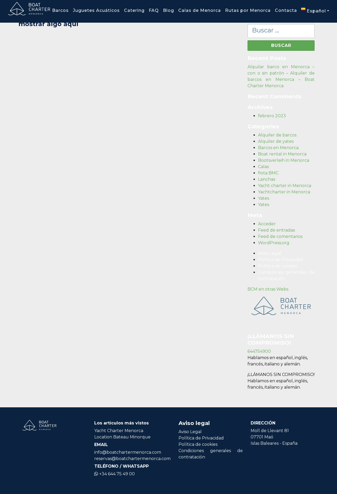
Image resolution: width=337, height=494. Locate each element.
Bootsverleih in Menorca (283, 160)
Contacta (286, 10)
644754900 (259, 351)
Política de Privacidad (280, 259)
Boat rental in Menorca (282, 153)
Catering (134, 10)
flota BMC (268, 172)
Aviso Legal (269, 253)
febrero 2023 (272, 115)
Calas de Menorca (199, 10)
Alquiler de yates (276, 141)
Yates (263, 198)
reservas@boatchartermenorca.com (132, 458)
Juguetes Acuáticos (96, 10)
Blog (168, 10)
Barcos (60, 10)
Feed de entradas (276, 230)
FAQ (154, 10)
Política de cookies (277, 265)
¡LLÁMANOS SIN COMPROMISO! (281, 374)
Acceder (267, 223)
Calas (263, 166)
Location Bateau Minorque (122, 436)
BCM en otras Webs (267, 289)
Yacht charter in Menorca (284, 185)
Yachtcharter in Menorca (284, 191)
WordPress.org (273, 242)
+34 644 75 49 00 (114, 473)
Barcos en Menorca (278, 147)
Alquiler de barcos (277, 135)
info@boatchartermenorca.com (127, 452)
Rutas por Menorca (248, 10)
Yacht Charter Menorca (118, 430)
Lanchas (266, 179)
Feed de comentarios (280, 236)
